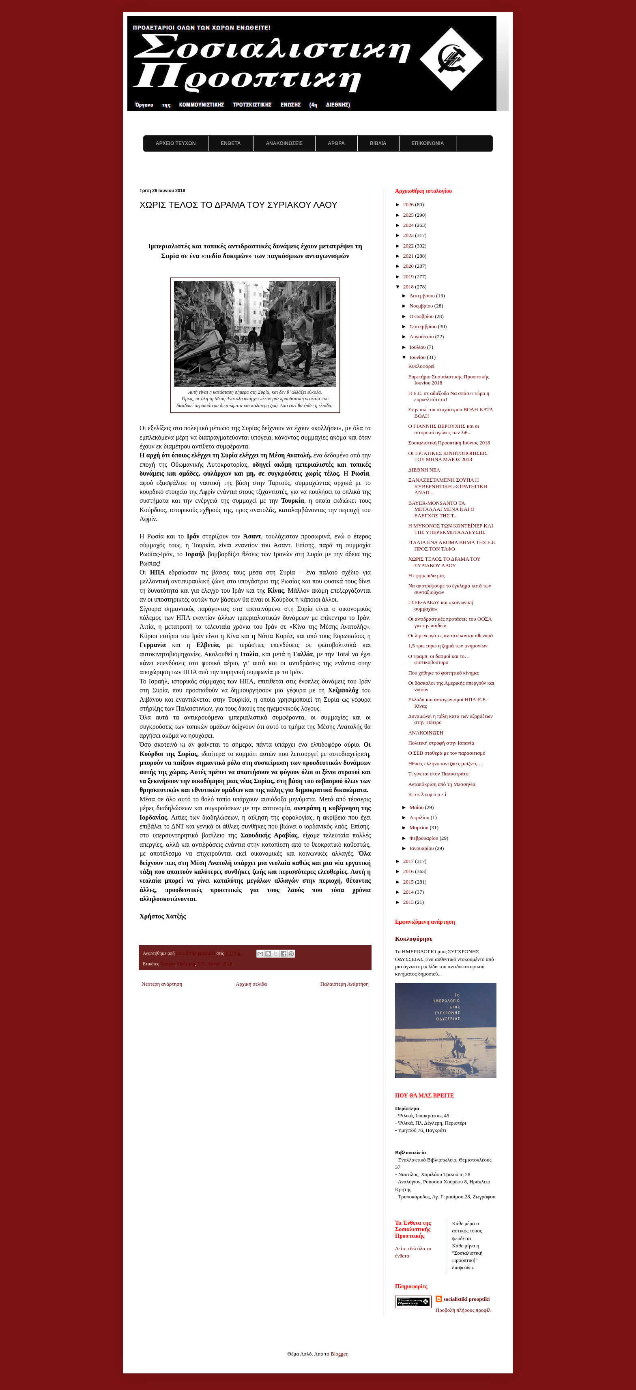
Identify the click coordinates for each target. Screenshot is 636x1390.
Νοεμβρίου (422, 306)
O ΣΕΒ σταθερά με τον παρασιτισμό (446, 753)
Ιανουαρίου (422, 848)
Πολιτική (186, 964)
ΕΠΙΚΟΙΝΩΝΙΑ (428, 143)
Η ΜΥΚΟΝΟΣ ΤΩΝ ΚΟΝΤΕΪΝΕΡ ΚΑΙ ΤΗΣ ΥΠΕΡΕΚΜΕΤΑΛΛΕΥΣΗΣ (450, 529)
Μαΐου (417, 807)
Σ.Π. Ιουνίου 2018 (215, 964)
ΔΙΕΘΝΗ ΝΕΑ (424, 470)
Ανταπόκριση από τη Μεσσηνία (441, 784)
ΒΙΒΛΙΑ (378, 143)
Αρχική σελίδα (251, 984)
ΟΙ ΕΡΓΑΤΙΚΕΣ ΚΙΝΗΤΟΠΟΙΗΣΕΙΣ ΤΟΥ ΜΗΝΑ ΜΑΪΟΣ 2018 (448, 456)
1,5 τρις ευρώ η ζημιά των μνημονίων (447, 646)
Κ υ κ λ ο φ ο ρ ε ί (427, 794)
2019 (409, 276)
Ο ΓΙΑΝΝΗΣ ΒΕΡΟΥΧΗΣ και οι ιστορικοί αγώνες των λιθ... (443, 429)
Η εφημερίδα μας (426, 575)
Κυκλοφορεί (421, 366)
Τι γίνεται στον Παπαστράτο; (439, 774)
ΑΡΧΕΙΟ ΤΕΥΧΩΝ (176, 143)
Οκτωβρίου (422, 316)
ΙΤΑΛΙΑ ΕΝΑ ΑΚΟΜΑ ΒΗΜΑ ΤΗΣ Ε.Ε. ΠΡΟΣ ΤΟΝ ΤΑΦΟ (452, 545)
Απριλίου (420, 817)
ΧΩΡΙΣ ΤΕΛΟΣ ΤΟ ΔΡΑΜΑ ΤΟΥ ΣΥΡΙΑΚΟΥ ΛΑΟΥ (444, 562)
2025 (409, 215)
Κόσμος (167, 964)
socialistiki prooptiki (467, 1299)
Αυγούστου (422, 336)
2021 (409, 256)
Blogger (339, 1354)
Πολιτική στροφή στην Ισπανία (441, 743)
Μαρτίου (420, 827)
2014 (409, 892)
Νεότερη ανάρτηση (162, 984)
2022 (409, 246)
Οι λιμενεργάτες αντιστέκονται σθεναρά (450, 635)
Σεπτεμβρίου (424, 326)
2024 (409, 225)
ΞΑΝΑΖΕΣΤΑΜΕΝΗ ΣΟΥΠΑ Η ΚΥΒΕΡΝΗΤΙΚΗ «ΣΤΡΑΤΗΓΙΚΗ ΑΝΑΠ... (447, 486)
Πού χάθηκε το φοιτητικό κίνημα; (443, 673)
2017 (409, 861)
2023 (409, 235)
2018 (409, 287)
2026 (409, 204)
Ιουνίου (418, 357)
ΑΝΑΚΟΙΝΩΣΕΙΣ (284, 143)
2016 (409, 871)
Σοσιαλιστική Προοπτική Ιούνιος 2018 (449, 443)
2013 (409, 902)
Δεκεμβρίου (423, 296)
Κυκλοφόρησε (413, 938)
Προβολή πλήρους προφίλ (463, 1310)
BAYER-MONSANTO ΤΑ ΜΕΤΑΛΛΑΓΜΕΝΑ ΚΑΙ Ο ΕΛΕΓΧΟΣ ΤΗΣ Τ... (441, 509)
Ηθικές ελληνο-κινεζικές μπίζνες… (445, 763)
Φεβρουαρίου (425, 838)
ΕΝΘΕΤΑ (231, 143)
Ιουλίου (418, 347)
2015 (409, 882)
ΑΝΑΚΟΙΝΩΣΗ (425, 733)
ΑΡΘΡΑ (336, 143)
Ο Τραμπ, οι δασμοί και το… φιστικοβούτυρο (439, 659)
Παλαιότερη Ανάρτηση (344, 984)
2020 (409, 266)
